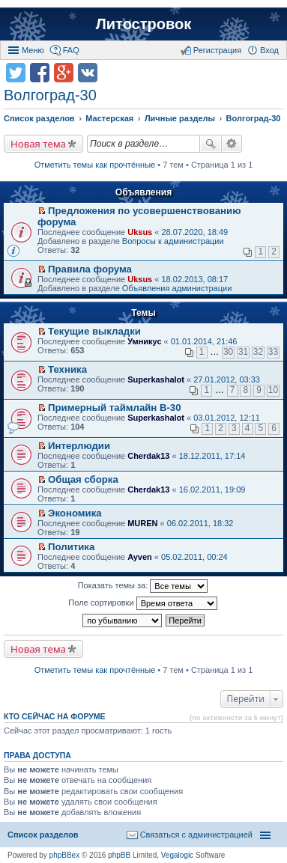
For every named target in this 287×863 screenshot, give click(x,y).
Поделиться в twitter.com (15, 72)
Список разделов (43, 834)
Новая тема (38, 143)
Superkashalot (155, 379)
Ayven (139, 556)
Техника (67, 369)
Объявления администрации (177, 288)
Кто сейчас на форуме (55, 716)
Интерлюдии (79, 445)
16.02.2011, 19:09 (212, 489)
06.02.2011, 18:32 (200, 523)
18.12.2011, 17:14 (212, 455)
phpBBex (64, 855)
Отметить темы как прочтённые (95, 164)
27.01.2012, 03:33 (226, 379)
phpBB (119, 855)
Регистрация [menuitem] (217, 50)
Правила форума (90, 269)
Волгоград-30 (50, 95)
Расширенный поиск (232, 144)
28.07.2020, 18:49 (194, 232)
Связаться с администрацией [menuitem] (196, 834)
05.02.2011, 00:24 (194, 556)
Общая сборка (83, 479)
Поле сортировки (142, 603)
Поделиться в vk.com (87, 72)
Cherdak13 (148, 455)
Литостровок (143, 24)
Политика (71, 546)
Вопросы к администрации (173, 241)
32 (258, 352)
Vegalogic (177, 855)
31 (243, 352)
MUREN (142, 523)
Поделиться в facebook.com (39, 72)
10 (273, 390)
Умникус (144, 341)
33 (273, 352)
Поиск (210, 144)
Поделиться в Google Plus (63, 72)
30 (228, 352)
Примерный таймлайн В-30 (114, 407)
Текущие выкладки (94, 331)
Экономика (75, 513)
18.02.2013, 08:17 (194, 279)
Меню (33, 50)
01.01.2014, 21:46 (204, 341)
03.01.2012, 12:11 (226, 417)
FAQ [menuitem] (71, 50)
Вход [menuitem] (269, 50)
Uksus (139, 232)
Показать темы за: (143, 586)
